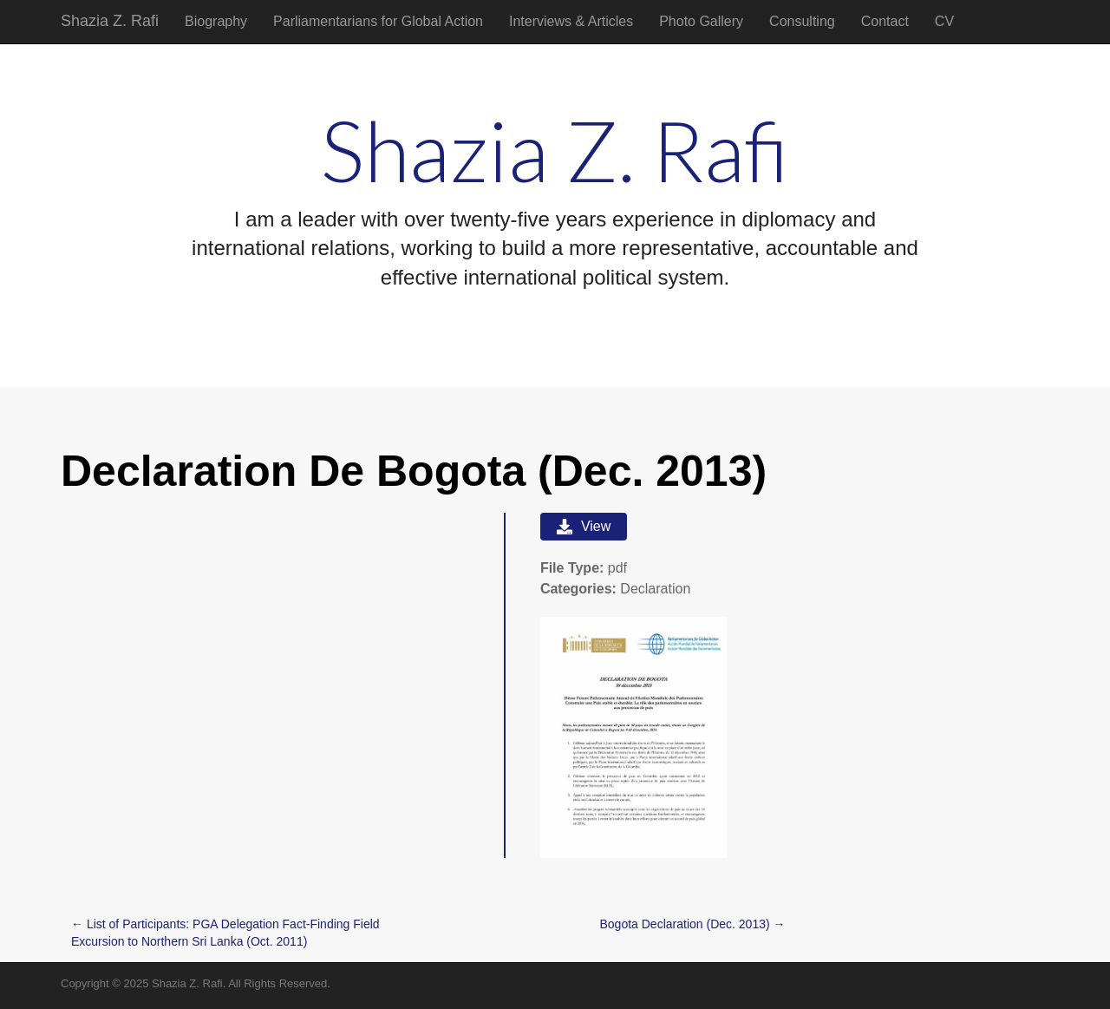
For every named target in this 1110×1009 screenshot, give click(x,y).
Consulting (802, 21)
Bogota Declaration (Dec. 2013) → (693, 924)
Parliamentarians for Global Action (378, 21)
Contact (885, 21)
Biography (216, 21)
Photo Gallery (701, 21)
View (583, 526)
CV (944, 21)
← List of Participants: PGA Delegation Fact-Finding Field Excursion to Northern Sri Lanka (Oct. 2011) (225, 932)
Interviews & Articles (571, 21)
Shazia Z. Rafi (110, 20)
